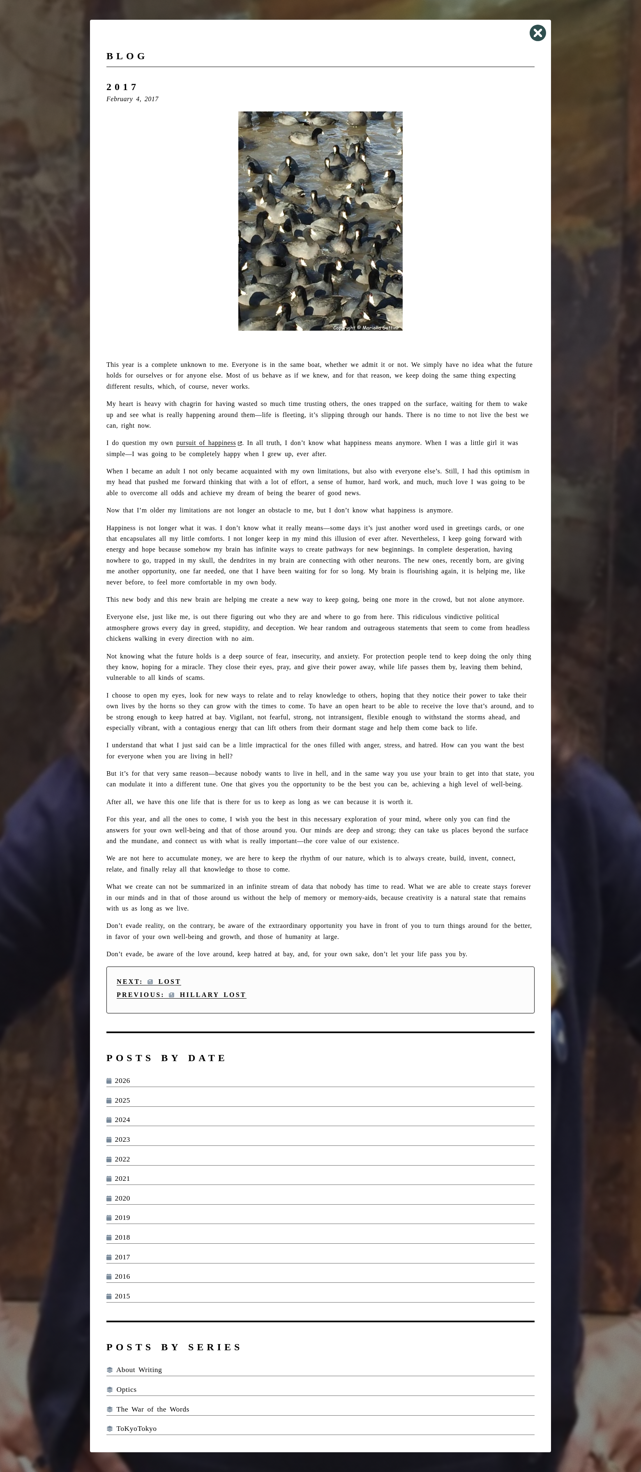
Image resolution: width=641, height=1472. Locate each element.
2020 (118, 1198)
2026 (118, 1080)
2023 (118, 1139)
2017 (118, 1257)
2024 (118, 1119)
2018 (118, 1237)
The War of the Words (147, 1409)
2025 (118, 1100)
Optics (121, 1389)
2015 (118, 1296)
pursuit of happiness (206, 442)
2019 (118, 1217)
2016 (118, 1276)
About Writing (134, 1369)
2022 (118, 1159)
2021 (118, 1178)
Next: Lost (149, 981)
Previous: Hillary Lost (182, 994)
